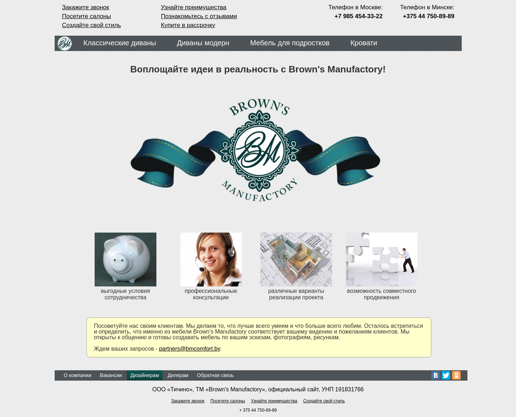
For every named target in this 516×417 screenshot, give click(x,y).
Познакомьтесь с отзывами (199, 16)
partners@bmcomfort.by (189, 349)
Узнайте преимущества (194, 7)
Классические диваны (120, 43)
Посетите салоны (86, 16)
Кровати (363, 43)
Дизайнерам (144, 375)
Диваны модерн (203, 43)
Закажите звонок (85, 7)
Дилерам (177, 375)
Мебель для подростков (290, 43)
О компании (77, 375)
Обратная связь (215, 375)
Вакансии (111, 375)
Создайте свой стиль (91, 25)
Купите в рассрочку (188, 25)
